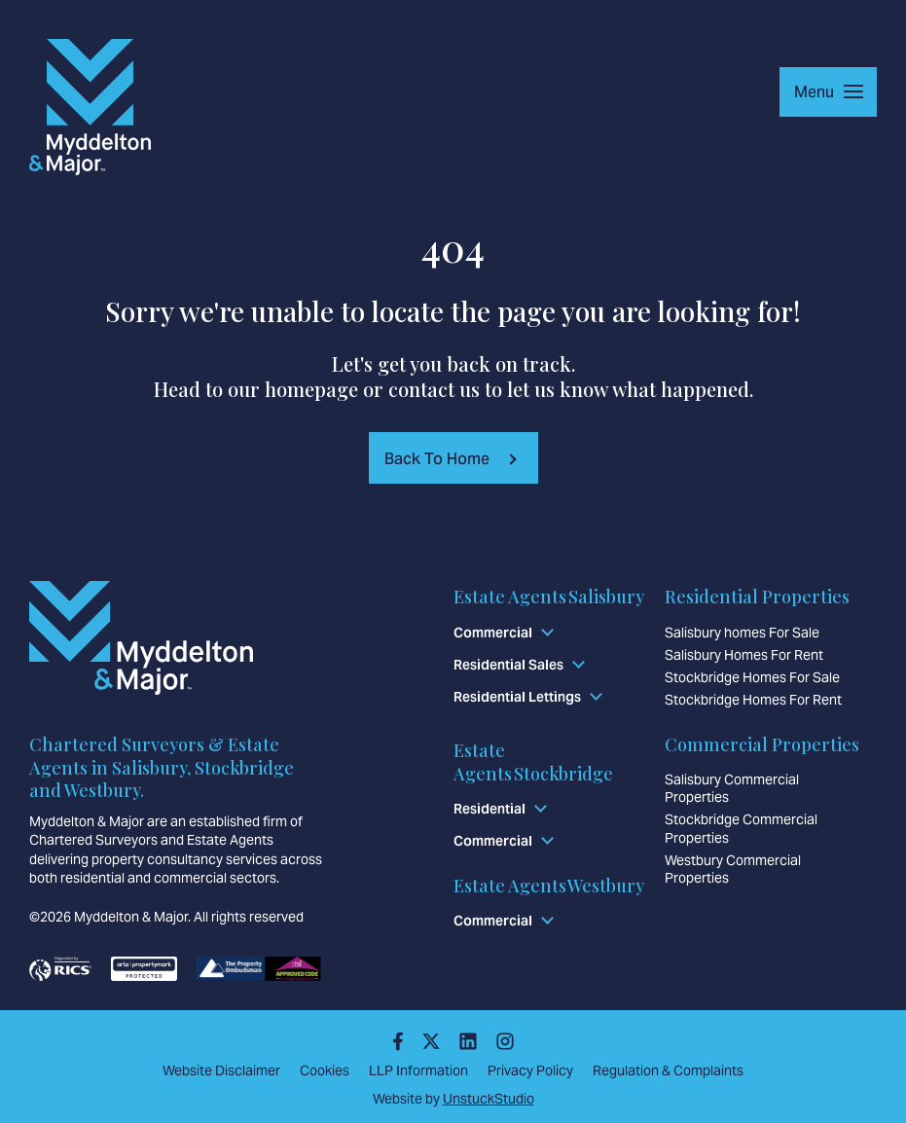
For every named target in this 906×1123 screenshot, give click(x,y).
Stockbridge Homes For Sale (752, 677)
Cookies (324, 1070)
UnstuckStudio (488, 1097)
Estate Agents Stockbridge (533, 761)
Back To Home (436, 458)
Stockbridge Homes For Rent (753, 699)
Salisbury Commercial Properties (732, 788)
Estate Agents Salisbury (548, 596)
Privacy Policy (530, 1070)
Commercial (492, 632)
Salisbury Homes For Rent (744, 655)
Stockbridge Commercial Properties (741, 828)
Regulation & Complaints (668, 1070)
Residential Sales (508, 664)
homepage (311, 389)
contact (421, 389)
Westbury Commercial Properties (733, 868)
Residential (489, 808)
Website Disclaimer (221, 1070)
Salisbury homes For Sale (742, 632)
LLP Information (418, 1070)
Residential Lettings (517, 697)
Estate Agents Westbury (548, 884)
